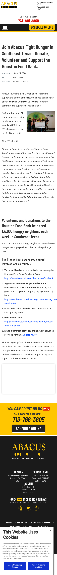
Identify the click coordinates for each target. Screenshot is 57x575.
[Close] (50, 530)
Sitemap (28, 526)
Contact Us (22, 522)
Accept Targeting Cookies (15, 566)
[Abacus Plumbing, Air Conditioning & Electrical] (9, 5)
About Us (10, 522)
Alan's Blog (35, 522)
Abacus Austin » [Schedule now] (45, 7)
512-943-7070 (28, 493)
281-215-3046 (40, 481)
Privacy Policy (42, 526)
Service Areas (15, 526)
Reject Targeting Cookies (38, 566)
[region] (27, 551)
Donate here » (30, 335)
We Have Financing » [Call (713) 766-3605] (47, 2)
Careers (47, 522)
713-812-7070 (18, 481)
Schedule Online (42, 27)
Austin (28, 484)
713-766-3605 (28, 20)
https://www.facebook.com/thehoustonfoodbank (28, 278)
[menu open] (5, 27)
